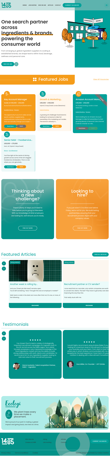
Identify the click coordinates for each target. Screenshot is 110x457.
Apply (21, 127)
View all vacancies (100, 80)
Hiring (25, 5)
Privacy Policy (6, 454)
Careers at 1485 (30, 444)
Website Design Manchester (85, 454)
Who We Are (42, 5)
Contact (58, 5)
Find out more (28, 229)
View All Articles (100, 255)
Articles (50, 5)
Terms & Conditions (21, 454)
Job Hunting (32, 5)
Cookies (35, 454)
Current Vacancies (95, 5)
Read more (10, 127)
